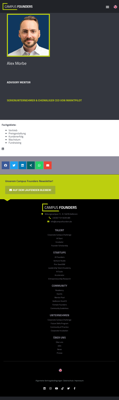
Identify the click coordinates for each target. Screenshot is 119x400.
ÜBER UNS (59, 337)
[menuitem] (115, 6)
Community (59, 286)
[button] (107, 6)
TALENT (59, 230)
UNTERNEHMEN (59, 315)
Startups (59, 252)
